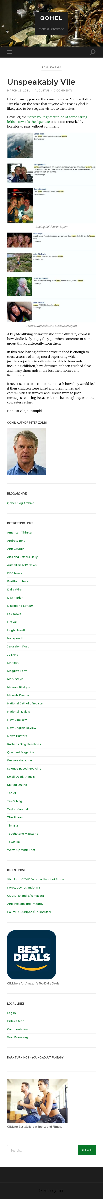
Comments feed (18, 1029)
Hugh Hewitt (16, 630)
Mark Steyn (15, 679)
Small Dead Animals (21, 776)
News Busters (17, 736)
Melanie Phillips (18, 687)
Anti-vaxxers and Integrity (25, 904)
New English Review (21, 728)
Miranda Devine (18, 695)
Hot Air (12, 622)
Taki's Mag (14, 801)
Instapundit (15, 638)
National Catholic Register (25, 703)
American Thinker (19, 532)
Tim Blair (13, 825)
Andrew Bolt (16, 540)
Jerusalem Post (18, 646)
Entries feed (15, 1021)
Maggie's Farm (17, 671)
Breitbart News (18, 581)
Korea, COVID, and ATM (23, 887)
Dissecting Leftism (20, 606)
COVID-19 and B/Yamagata (26, 895)
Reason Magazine (19, 760)
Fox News (14, 614)
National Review (18, 711)
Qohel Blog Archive (20, 503)
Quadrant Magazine (20, 752)
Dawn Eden (15, 597)
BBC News (14, 573)
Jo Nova (12, 654)
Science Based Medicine (24, 768)
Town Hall (14, 842)
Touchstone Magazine (22, 833)
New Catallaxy (17, 719)
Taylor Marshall (18, 809)
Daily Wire (14, 589)
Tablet (11, 793)
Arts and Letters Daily (22, 557)
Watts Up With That (21, 850)
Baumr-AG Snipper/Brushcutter (29, 912)
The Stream (15, 817)
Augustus (42, 90)
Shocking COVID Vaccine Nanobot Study (35, 879)
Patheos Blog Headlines (24, 744)
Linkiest (13, 663)
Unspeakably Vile (41, 82)
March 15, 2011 (18, 90)
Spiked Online (17, 785)
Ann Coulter (15, 549)
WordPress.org (17, 1037)
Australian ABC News (22, 565)
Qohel (51, 18)
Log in (11, 1013)
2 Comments (63, 90)
